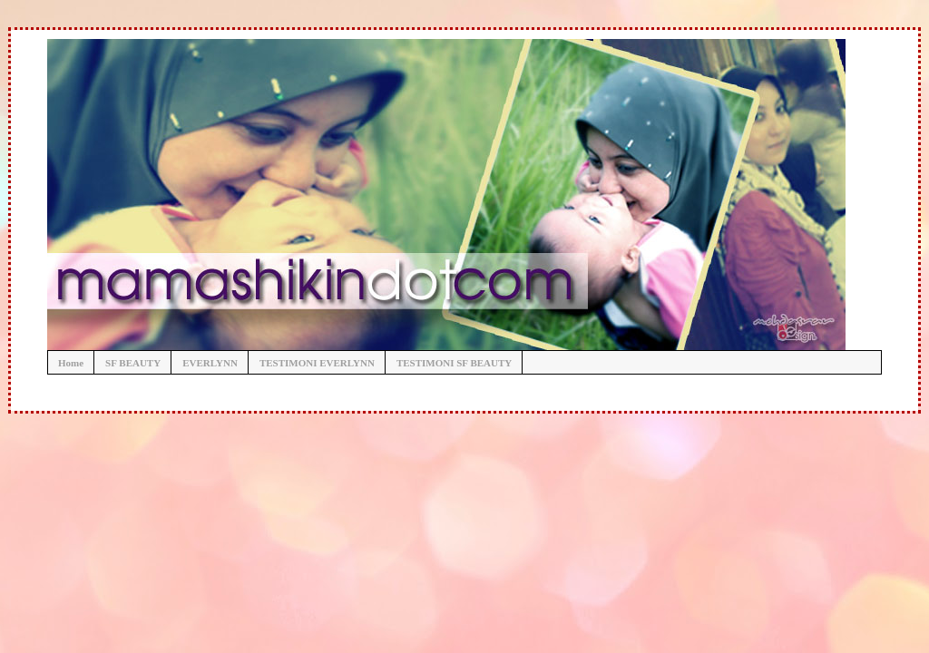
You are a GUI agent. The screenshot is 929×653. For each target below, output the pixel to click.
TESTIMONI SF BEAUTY (454, 362)
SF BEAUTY (133, 362)
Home (70, 362)
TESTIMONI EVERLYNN (317, 362)
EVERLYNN (210, 362)
